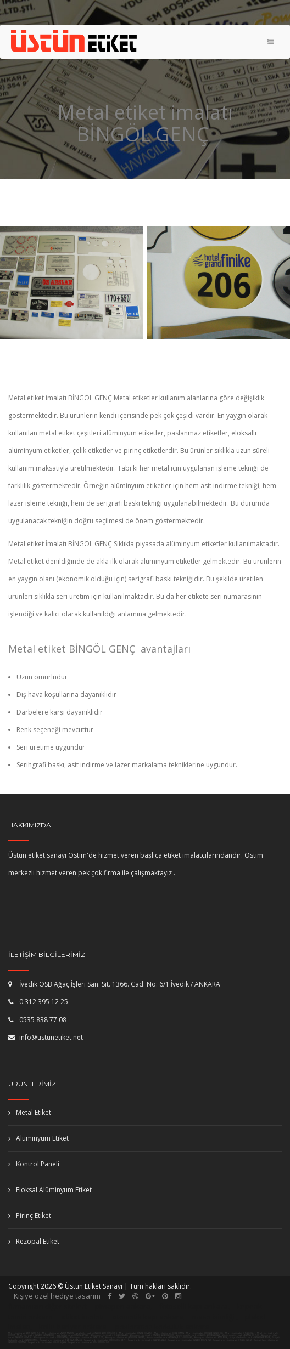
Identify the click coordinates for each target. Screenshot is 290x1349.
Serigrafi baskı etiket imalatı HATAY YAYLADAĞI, (147, 1340)
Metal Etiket (29, 1112)
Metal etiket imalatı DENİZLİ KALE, (240, 1333)
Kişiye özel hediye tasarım (57, 1296)
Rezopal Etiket (33, 1241)
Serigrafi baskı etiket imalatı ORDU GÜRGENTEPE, (105, 1340)
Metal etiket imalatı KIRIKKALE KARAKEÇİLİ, (205, 1333)
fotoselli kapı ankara (193, 1306)
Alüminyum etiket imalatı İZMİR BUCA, (211, 1337)
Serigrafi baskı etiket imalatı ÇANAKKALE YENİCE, (250, 1337)
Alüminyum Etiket (38, 1138)
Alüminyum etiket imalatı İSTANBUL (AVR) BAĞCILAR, (198, 1335)
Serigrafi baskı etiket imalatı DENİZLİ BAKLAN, (233, 1340)
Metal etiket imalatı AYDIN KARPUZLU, (24, 1333)
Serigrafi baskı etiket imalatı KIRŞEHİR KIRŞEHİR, (88, 1342)
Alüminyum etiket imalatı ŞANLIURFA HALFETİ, (125, 1337)
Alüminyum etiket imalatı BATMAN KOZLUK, (241, 1335)
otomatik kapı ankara (148, 1317)
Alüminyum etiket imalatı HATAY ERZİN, (87, 1337)
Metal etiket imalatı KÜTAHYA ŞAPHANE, (73, 1335)
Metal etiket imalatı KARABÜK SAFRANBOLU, (36, 1335)
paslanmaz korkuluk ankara (162, 1326)
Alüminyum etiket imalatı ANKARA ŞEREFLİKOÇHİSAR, (170, 1337)
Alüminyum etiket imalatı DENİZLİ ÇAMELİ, (110, 1335)
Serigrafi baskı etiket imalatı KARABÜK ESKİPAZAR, (189, 1340)
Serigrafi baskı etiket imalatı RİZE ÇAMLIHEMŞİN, (61, 1340)
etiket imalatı (83, 1317)
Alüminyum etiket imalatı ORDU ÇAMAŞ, (51, 1337)
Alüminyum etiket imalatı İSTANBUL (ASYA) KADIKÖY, (152, 1335)
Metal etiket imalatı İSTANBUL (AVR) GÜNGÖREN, (97, 1333)
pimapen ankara (122, 1306)
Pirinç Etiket (29, 1215)
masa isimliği (213, 1317)
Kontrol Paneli (33, 1164)
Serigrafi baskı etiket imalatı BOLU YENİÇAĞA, (47, 1342)
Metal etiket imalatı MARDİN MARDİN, (58, 1333)
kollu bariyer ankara (73, 1326)
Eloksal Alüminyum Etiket (50, 1189)
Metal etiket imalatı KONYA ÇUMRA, (169, 1333)
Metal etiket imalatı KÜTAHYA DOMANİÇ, (136, 1333)
